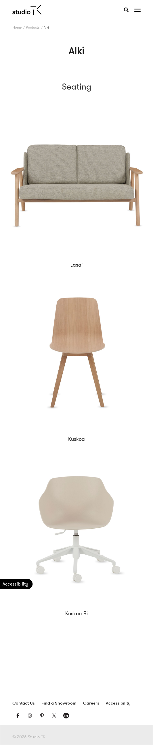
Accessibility (118, 703)
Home (17, 27)
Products (32, 27)
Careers (91, 703)
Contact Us (23, 703)
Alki (46, 27)
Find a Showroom (58, 703)
